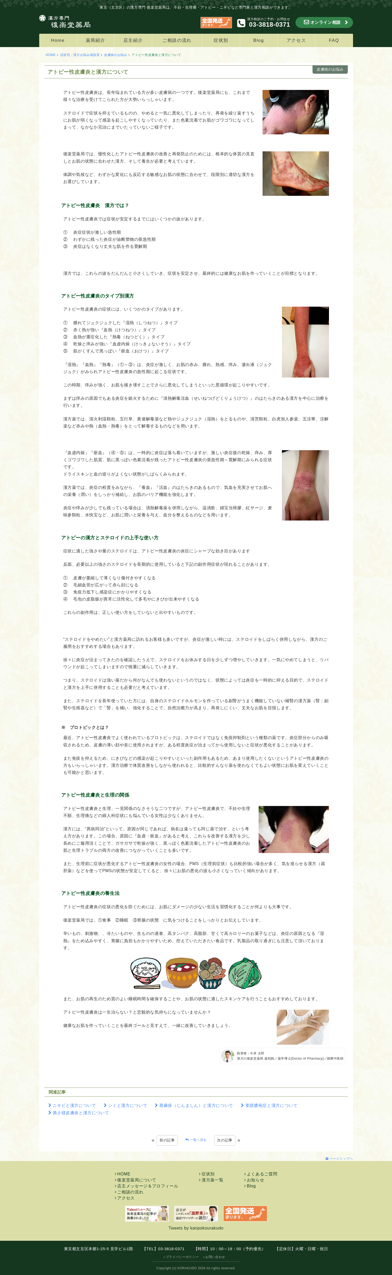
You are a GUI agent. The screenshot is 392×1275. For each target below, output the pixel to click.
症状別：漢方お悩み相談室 (80, 55)
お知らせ (255, 1180)
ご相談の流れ (177, 40)
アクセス (296, 40)
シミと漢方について (127, 1105)
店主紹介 (133, 40)
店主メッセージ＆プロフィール (147, 1186)
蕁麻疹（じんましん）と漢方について (196, 1105)
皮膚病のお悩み (115, 55)
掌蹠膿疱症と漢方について (271, 1105)
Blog (258, 40)
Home (58, 40)
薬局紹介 (95, 40)
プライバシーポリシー (182, 1257)
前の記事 (167, 1140)
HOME (51, 55)
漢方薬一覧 (212, 1180)
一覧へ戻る (198, 1140)
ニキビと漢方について (74, 1105)
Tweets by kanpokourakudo (195, 1228)
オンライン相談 (325, 22)
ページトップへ (341, 1158)
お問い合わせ (215, 1257)
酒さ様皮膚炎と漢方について (81, 1113)
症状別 (221, 40)
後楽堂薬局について (136, 1180)
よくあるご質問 (262, 1174)
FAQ (334, 40)
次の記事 (224, 1140)
